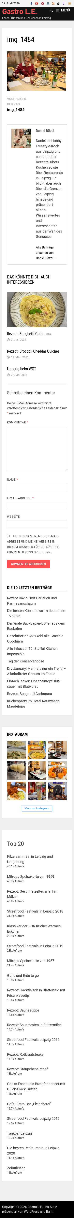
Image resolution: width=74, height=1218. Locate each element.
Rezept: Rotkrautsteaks (25, 1054)
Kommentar (17, 422)
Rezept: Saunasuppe (23, 1010)
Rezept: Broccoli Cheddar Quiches (33, 351)
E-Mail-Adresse (20, 498)
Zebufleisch (16, 1168)
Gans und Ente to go (23, 975)
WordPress (31, 1211)
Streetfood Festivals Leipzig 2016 (33, 1040)
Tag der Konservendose (25, 661)
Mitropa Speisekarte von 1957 (30, 961)
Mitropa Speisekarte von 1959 (30, 876)
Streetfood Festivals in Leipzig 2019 (35, 946)
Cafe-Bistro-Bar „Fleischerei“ (29, 1104)
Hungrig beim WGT (21, 368)
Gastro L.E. (19, 11)
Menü (63, 10)
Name (12, 479)
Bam (49, 1211)
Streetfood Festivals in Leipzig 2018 (35, 911)
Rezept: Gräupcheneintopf (27, 1069)
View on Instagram (37, 808)
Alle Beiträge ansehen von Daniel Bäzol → (46, 253)
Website (13, 516)
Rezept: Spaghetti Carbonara (29, 333)
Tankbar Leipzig (19, 1133)
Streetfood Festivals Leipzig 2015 (33, 1118)
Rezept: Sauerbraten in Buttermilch (34, 1025)
